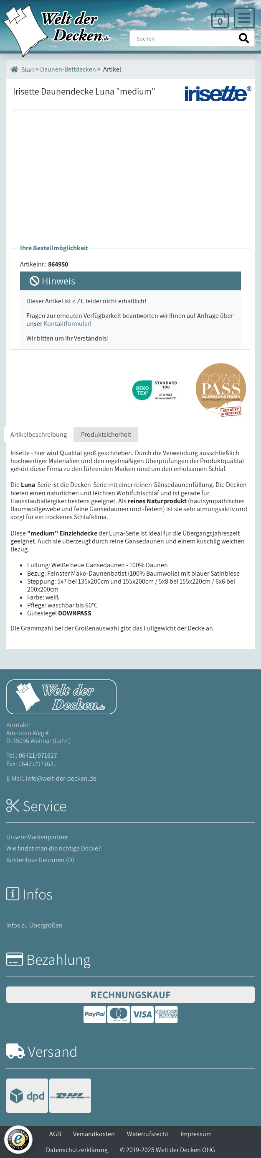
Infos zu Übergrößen (34, 925)
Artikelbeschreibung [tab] (38, 434)
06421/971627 (38, 755)
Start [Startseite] (22, 69)
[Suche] (192, 38)
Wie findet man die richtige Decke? (53, 848)
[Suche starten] (243, 38)
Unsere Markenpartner (37, 837)
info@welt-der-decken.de (61, 778)
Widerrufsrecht (147, 1134)
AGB (55, 1134)
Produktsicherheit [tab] (106, 434)
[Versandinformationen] (48, 1096)
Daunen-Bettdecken (68, 69)
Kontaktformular (66, 323)
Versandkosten (94, 1134)
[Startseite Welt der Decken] (61, 696)
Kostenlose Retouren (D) (40, 860)
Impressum (196, 1134)
